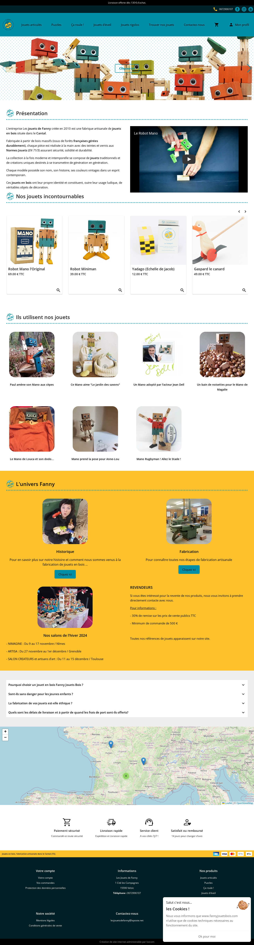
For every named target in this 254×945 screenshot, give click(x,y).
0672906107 (226, 9)
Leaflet (227, 803)
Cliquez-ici (127, 68)
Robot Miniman (83, 269)
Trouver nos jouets (161, 25)
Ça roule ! (77, 25)
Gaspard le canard (209, 269)
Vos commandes (46, 882)
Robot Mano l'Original (26, 269)
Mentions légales (45, 920)
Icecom (150, 941)
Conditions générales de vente (45, 925)
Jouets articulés (31, 25)
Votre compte (45, 877)
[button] (249, 68)
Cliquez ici (65, 574)
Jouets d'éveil (102, 25)
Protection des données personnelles (45, 888)
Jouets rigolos (130, 25)
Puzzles (56, 25)
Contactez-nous (194, 25)
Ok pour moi (207, 936)
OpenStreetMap (244, 803)
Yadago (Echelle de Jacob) (153, 269)
